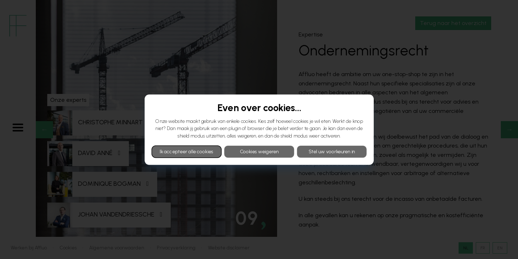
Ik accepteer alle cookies (186, 151)
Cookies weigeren (258, 151)
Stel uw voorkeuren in (331, 151)
